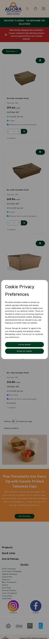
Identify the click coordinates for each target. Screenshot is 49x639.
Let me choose (25, 345)
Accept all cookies (24, 351)
